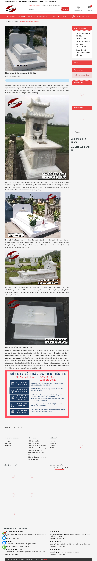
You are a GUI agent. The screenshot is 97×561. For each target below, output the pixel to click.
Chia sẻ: (8, 427)
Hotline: (82, 16)
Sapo (45, 559)
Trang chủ (11, 16)
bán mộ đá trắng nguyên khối (21, 347)
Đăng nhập (76, 10)
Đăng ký (82, 10)
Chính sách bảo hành (34, 441)
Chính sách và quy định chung (37, 448)
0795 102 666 (59, 470)
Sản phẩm (31, 16)
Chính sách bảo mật (34, 443)
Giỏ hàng (52, 448)
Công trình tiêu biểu (43, 16)
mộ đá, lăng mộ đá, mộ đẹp (51, 5)
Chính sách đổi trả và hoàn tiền (37, 445)
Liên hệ (64, 16)
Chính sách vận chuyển (35, 450)
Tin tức (56, 16)
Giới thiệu (21, 16)
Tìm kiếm (52, 441)
